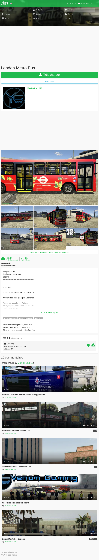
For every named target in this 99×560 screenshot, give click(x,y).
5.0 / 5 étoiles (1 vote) (8, 265)
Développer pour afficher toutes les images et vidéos (49, 252)
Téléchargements (12, 260)
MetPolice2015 (35, 88)
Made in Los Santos (9, 555)
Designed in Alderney (9, 552)
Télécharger (49, 74)
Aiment (27, 260)
